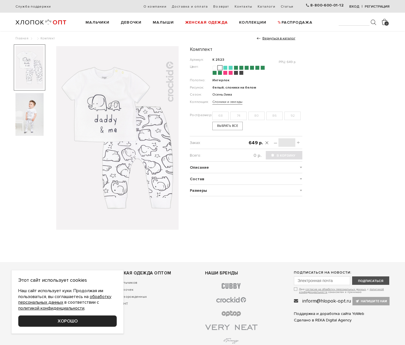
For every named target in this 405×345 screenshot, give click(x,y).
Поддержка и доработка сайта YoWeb (329, 313)
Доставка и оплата (190, 6)
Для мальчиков (124, 283)
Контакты (244, 6)
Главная (21, 38)
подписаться (370, 281)
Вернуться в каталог (278, 38)
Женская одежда (206, 22)
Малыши (163, 22)
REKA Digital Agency (333, 320)
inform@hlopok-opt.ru (326, 301)
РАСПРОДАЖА (297, 22)
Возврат (221, 6)
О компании (154, 6)
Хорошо (68, 321)
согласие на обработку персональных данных (335, 289)
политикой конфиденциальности (51, 308)
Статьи (287, 6)
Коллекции (252, 22)
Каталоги (266, 6)
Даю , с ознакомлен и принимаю (341, 291)
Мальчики (97, 22)
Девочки (131, 22)
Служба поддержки (33, 6)
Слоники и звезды (227, 102)
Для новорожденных (129, 297)
